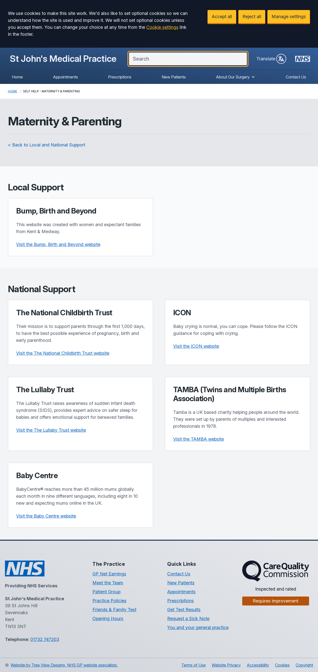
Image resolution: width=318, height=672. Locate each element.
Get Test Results (183, 609)
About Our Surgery (236, 76)
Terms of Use (193, 665)
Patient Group (106, 591)
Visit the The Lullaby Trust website (51, 430)
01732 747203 (44, 639)
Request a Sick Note (188, 618)
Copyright (304, 665)
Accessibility (258, 665)
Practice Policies (109, 600)
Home (17, 76)
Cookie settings (162, 27)
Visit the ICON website (196, 346)
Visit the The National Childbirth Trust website (62, 353)
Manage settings (289, 16)
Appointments (65, 76)
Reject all (251, 16)
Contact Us (296, 76)
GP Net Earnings (109, 573)
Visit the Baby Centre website (46, 516)
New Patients (174, 76)
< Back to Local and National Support (46, 144)
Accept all (222, 16)
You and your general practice (198, 627)
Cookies (282, 665)
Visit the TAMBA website (198, 439)
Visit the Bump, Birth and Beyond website (58, 244)
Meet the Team (107, 582)
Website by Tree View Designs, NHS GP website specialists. (64, 665)
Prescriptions (119, 76)
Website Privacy (226, 665)
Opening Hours (107, 618)
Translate (271, 59)
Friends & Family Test (114, 609)
